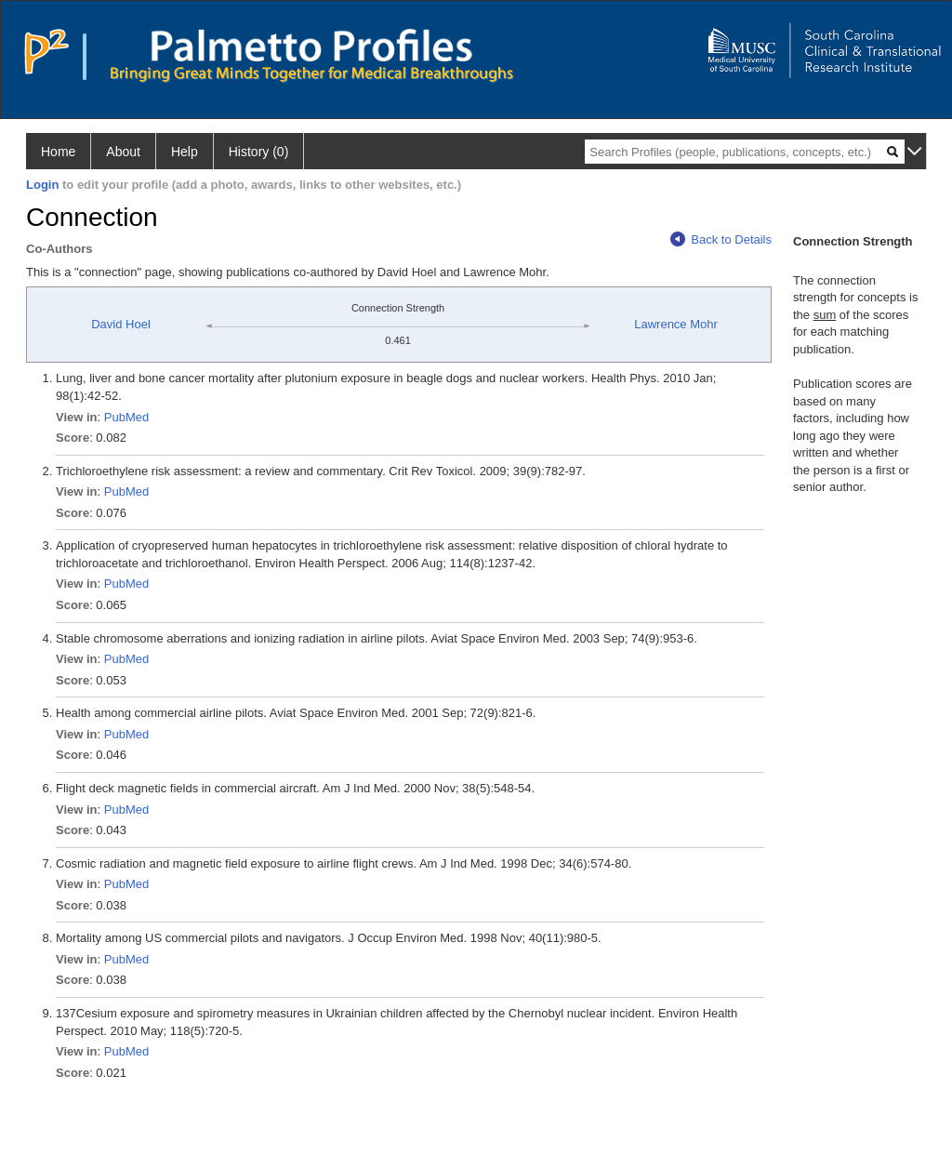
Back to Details (721, 239)
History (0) (259, 151)
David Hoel (121, 324)
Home (58, 151)
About (123, 151)
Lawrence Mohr (676, 324)
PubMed (126, 417)
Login (42, 185)
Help (184, 151)
